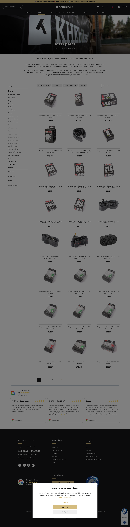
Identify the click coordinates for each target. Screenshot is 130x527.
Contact (54, 453)
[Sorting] (110, 86)
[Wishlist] (98, 7)
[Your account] (103, 7)
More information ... (65, 498)
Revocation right (91, 456)
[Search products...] (9, 7)
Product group (70, 85)
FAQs (53, 462)
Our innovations (57, 450)
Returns (54, 456)
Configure (65, 512)
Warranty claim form (59, 459)
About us (55, 447)
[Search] (20, 7)
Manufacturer (44, 85)
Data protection (91, 453)
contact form (29, 458)
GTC (87, 447)
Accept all (65, 507)
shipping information (98, 511)
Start (57, 48)
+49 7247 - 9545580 (29, 451)
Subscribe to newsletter (63, 483)
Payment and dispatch (93, 459)
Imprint (88, 450)
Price (83, 85)
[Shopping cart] (122, 7)
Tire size (57, 85)
